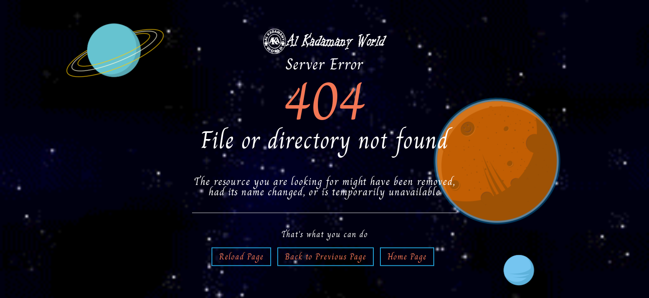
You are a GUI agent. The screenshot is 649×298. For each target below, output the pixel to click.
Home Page (407, 256)
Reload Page (241, 256)
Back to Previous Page (325, 256)
